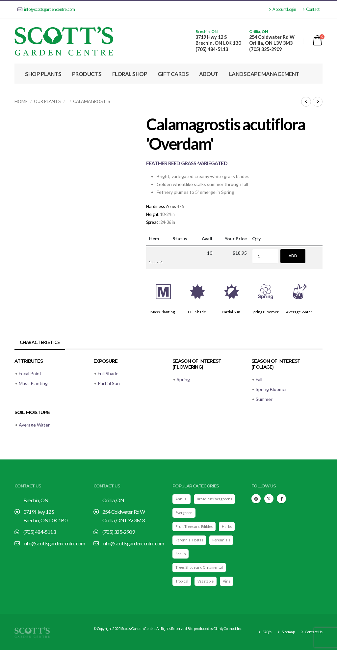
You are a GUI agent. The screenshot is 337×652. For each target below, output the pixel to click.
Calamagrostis (91, 101)
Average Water (299, 311)
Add (293, 255)
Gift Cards (173, 73)
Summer (264, 399)
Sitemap (286, 634)
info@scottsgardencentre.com (46, 9)
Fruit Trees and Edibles (195, 527)
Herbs (229, 527)
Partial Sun (231, 311)
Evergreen (184, 513)
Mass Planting (162, 311)
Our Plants (47, 101)
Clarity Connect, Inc (229, 630)
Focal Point (30, 373)
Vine (229, 583)
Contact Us (313, 634)
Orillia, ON (258, 31)
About (209, 73)
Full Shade (197, 311)
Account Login (282, 9)
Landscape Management (264, 73)
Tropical (182, 583)
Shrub (180, 555)
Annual (181, 499)
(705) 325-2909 (265, 49)
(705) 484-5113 (211, 49)
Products (87, 73)
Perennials (223, 541)
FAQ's (264, 634)
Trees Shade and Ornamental (200, 569)
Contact (311, 9)
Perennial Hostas (190, 541)
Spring (183, 379)
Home (21, 101)
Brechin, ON (206, 31)
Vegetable (207, 583)
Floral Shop (129, 73)
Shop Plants (43, 73)
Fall (259, 379)
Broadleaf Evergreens (216, 499)
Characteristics (41, 342)
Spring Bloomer (265, 311)
